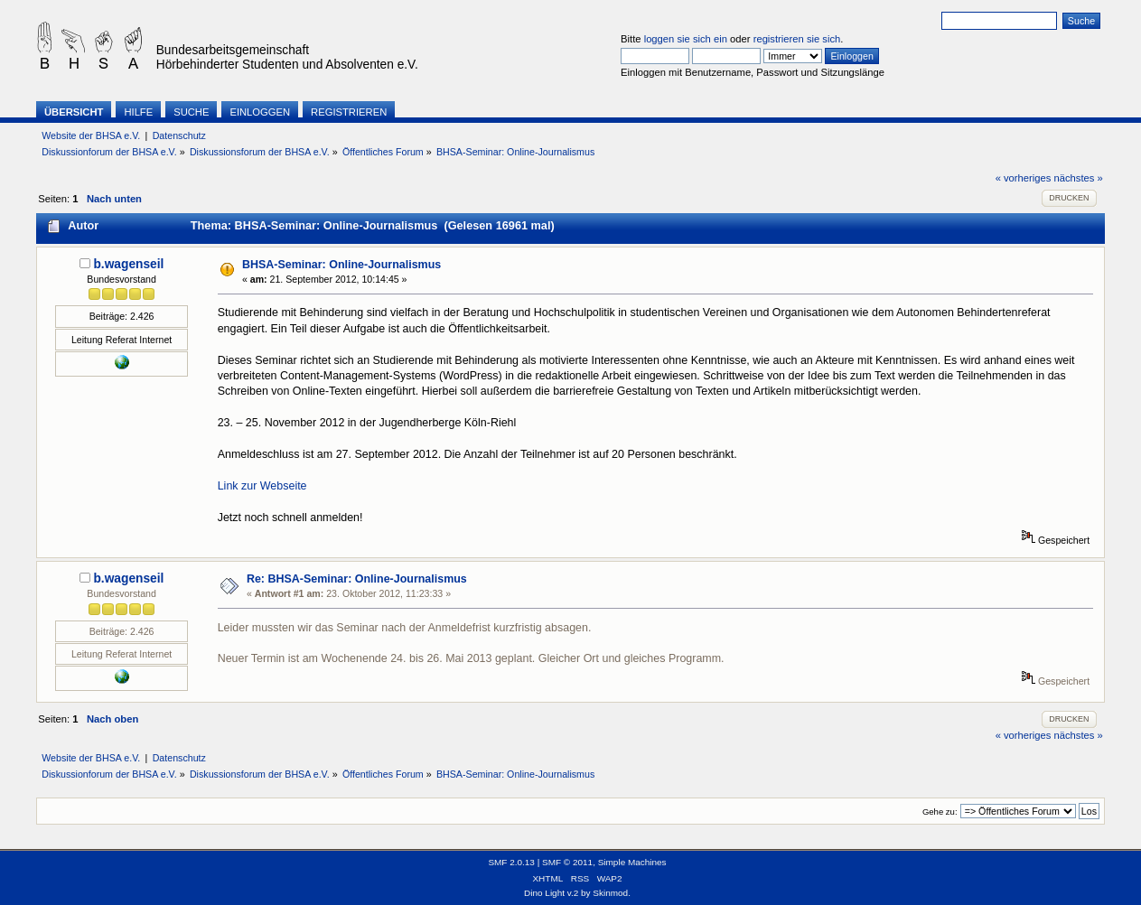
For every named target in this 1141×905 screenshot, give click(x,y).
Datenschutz (179, 135)
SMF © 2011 (567, 862)
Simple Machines (632, 862)
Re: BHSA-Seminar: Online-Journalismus (357, 579)
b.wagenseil (128, 264)
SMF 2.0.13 (511, 862)
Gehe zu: (940, 811)
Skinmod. (612, 893)
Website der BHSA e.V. (91, 135)
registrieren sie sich (797, 38)
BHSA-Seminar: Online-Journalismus (341, 264)
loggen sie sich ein (685, 38)
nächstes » (1078, 178)
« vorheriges (1024, 178)
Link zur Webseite (262, 486)
